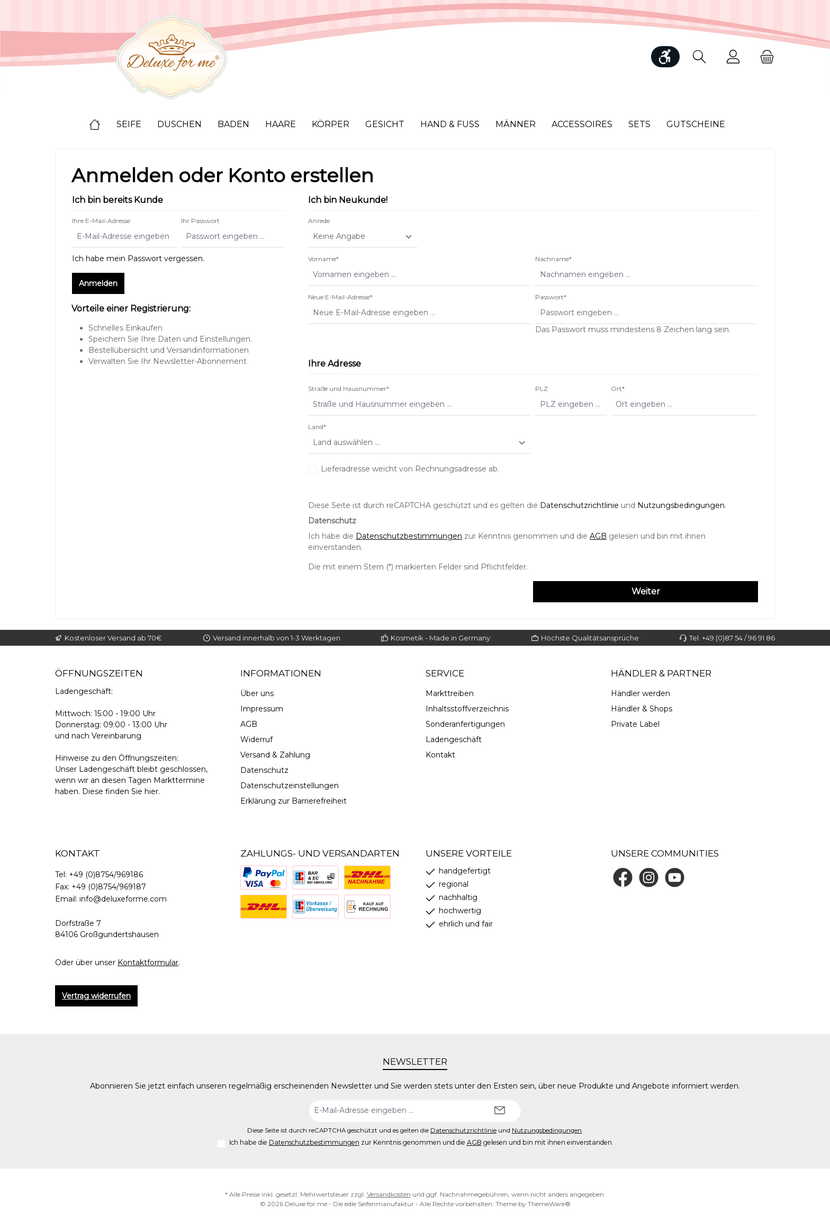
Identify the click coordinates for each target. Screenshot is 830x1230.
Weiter (645, 591)
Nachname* (553, 259)
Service (445, 673)
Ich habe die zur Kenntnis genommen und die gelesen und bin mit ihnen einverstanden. (421, 1142)
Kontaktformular (148, 962)
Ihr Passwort (200, 221)
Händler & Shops (641, 709)
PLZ (541, 389)
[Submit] (500, 1111)
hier (151, 791)
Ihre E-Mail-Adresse (101, 221)
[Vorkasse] (315, 907)
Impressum (261, 709)
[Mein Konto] (733, 57)
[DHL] (263, 907)
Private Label (635, 724)
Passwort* (550, 297)
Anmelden (98, 283)
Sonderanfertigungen (465, 724)
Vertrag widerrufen (96, 996)
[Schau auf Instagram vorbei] (649, 877)
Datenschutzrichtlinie (579, 505)
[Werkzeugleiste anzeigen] (665, 56)
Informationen (280, 673)
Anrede (319, 221)
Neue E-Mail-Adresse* (340, 297)
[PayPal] (263, 877)
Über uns (257, 693)
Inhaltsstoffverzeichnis (467, 709)
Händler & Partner (661, 673)
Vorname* (323, 259)
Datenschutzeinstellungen (289, 785)
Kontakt (440, 755)
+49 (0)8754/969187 (108, 887)
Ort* (618, 389)
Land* (317, 427)
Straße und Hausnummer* (348, 389)
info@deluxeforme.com (123, 899)
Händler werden (640, 693)
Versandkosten (389, 1194)
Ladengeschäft (454, 739)
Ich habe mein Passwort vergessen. (138, 258)
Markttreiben (450, 693)
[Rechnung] (367, 907)
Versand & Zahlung (275, 755)
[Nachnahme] (367, 877)
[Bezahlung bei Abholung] (315, 877)
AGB (598, 536)
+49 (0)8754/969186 (106, 874)
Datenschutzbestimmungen (409, 536)
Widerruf (256, 739)
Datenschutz (264, 770)
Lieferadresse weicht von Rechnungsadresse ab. (410, 469)
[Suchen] (699, 57)
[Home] (102, 124)
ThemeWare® (549, 1204)
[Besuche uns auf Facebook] (623, 877)
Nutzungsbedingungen (681, 505)
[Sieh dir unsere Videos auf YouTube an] (675, 877)
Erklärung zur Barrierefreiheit (293, 801)
